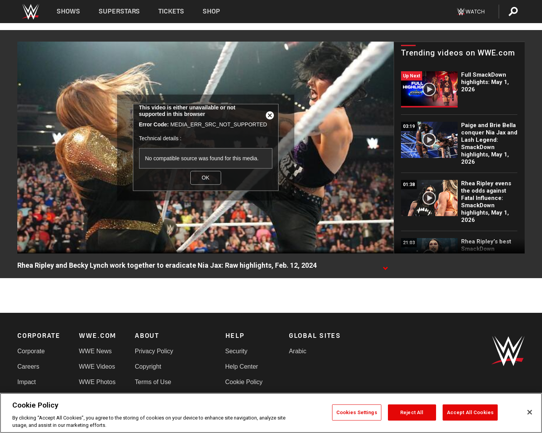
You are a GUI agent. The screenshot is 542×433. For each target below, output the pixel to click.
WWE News (95, 351)
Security (236, 351)
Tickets (171, 11)
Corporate (31, 351)
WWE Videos (97, 366)
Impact (26, 382)
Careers (28, 366)
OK (205, 178)
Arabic (297, 351)
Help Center (241, 366)
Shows (68, 11)
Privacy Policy (154, 351)
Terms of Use (153, 382)
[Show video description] (385, 265)
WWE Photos (97, 382)
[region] (271, 413)
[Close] (529, 412)
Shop (211, 11)
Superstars (119, 11)
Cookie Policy (244, 382)
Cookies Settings (356, 412)
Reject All (411, 412)
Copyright (148, 366)
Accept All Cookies (470, 412)
